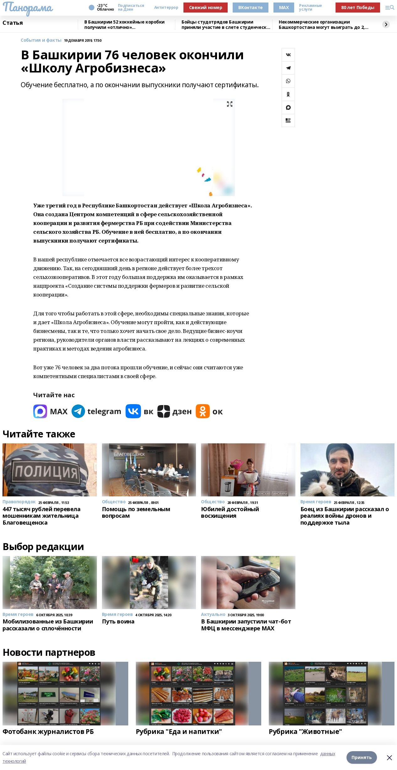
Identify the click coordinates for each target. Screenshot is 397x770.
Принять (362, 757)
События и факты (41, 40)
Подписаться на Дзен (131, 7)
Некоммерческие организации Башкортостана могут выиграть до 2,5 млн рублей (323, 24)
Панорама (27, 7)
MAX (284, 7)
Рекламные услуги (310, 7)
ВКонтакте (250, 7)
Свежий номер (205, 7)
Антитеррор (166, 7)
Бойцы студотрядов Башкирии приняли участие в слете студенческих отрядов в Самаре (227, 24)
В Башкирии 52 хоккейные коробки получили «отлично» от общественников (124, 24)
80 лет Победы (357, 7)
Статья (13, 22)
